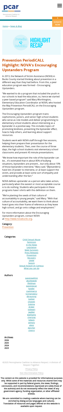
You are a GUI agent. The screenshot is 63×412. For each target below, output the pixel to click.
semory (31, 322)
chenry (31, 330)
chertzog (32, 317)
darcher (31, 327)
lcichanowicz (31, 293)
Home (5, 26)
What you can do (31, 268)
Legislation (32, 247)
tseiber (31, 299)
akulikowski (31, 280)
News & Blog (16, 26)
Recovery (31, 258)
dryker (31, 307)
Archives (8, 337)
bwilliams (31, 314)
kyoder (31, 288)
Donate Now (57, 21)
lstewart (31, 309)
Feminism (31, 242)
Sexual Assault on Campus (31, 265)
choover (31, 301)
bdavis (32, 320)
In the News (31, 244)
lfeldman (31, 283)
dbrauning (31, 296)
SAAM (31, 260)
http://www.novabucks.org (18, 218)
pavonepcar (31, 286)
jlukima (31, 304)
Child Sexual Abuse (31, 239)
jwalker (31, 312)
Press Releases (31, 252)
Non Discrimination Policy (31, 373)
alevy (31, 325)
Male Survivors (31, 250)
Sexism (31, 263)
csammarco (31, 291)
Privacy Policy (31, 369)
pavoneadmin (31, 278)
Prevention (8, 227)
